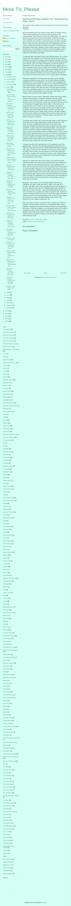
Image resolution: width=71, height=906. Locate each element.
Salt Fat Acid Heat (8, 695)
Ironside (5, 564)
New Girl (5, 630)
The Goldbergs (7, 784)
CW (4, 446)
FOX (4, 494)
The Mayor (6, 800)
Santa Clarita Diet (8, 697)
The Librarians (7, 792)
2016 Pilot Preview (8, 341)
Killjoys (5, 569)
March (9, 302)
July (8, 292)
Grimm (5, 538)
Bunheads (6, 408)
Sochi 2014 (6, 729)
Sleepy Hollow (7, 720)
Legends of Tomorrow (9, 578)
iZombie (5, 566)
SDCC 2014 (6, 703)
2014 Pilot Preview (8, 338)
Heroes (5, 549)
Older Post (64, 273)
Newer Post (27, 273)
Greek (5, 532)
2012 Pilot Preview (8, 332)
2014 (6, 74)
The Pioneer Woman (9, 811)
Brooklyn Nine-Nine (8, 402)
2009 (6, 321)
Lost (4, 595)
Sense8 (5, 712)
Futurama (6, 506)
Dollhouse (6, 460)
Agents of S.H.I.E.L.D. (9, 362)
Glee (4, 520)
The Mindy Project (8, 803)
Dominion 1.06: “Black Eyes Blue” (10, 288)
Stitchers (5, 745)
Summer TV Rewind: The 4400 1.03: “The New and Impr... (11, 263)
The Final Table (7, 781)
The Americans (7, 770)
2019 (6, 62)
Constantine (6, 428)
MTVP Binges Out (8, 612)
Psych (5, 671)
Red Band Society (8, 677)
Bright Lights (6, 397)
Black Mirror (6, 382)
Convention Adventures (10, 434)
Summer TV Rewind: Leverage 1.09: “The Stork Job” (9, 272)
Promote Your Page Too (7, 22)
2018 (6, 64)
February (9, 305)
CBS (4, 417)
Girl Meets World (8, 518)
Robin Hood (6, 692)
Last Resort (6, 575)
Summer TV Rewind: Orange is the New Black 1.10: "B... (10, 184)
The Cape (6, 772)
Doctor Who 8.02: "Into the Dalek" (11, 91)
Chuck (5, 420)
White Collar (6, 867)
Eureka (5, 477)
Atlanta (5, 374)
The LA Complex (8, 790)
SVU (4, 764)
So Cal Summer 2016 (9, 726)
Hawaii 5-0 (6, 546)
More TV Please (6, 18)
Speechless (6, 735)
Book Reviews (7, 394)
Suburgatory (6, 751)
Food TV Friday (7, 489)
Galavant (5, 509)
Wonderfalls (6, 870)
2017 (6, 67)
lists (4, 589)
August (9, 87)
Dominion (6, 463)
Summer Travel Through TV (11, 756)
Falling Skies (6, 480)
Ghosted (5, 515)
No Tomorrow (7, 638)
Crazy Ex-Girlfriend (8, 437)
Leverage (5, 584)
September (10, 84)
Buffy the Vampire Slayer (10, 405)
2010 (6, 318)
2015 (6, 72)
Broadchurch (6, 400)
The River (6, 814)
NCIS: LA (5, 627)
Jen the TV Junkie (10, 38)
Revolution (6, 683)
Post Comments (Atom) (49, 277)
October (9, 82)
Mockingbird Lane (8, 607)
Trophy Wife (6, 840)
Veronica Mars (7, 862)
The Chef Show (7, 775)
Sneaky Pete (6, 723)
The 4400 (6, 767)
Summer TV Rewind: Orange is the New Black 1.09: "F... (10, 232)
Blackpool (6, 385)
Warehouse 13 (7, 865)
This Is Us (6, 831)
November (10, 79)
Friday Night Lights (8, 500)
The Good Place (7, 787)
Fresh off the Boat (8, 497)
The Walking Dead (8, 826)
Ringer (5, 686)
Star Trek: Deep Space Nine (11, 738)
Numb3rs (5, 641)
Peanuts (5, 660)
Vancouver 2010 (7, 859)
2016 (6, 69)
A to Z (4, 354)
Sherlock (5, 715)
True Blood (6, 843)
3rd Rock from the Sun (9, 343)
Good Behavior (7, 526)
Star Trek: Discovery (9, 742)
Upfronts (5, 853)
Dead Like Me (7, 451)
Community (6, 426)
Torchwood (6, 837)
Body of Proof (7, 391)
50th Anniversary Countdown (11, 349)
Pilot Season (6, 666)
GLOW (5, 523)
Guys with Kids (7, 543)
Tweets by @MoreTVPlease (11, 30)
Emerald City (6, 472)
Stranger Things (7, 748)
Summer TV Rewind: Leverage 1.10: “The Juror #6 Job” (10, 223)
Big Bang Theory (8, 380)
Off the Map (6, 644)
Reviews (5, 680)
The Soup (6, 817)
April (8, 300)
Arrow (4, 371)
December (10, 77)
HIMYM (5, 555)
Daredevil (6, 448)
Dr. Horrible (6, 469)
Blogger (44, 902)
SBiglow (7, 41)
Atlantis (29, 221)
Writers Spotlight (8, 873)
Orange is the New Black (10, 650)
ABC (4, 356)
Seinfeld (5, 706)
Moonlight (6, 610)
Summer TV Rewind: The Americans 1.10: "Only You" (10, 200)
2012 (6, 313)
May (8, 297)
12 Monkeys (6, 329)
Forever (5, 492)
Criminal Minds (7, 440)
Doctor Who (6, 457)
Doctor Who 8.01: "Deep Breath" (10, 145)
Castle (5, 414)
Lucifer (5, 601)
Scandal (5, 700)
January (9, 308)
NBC (4, 621)
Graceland (6, 529)
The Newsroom (7, 806)
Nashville (5, 618)
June (8, 295)
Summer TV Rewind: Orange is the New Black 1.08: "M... (10, 280)
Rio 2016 (5, 689)
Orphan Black (7, 654)
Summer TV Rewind (9, 761)
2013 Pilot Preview (8, 335)
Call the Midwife (7, 411)
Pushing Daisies (7, 674)
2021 (6, 57)
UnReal (5, 850)
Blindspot (5, 388)
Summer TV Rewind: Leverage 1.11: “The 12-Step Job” (11, 175)
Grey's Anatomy (7, 535)
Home (45, 273)
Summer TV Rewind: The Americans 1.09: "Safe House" (10, 245)
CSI (4, 443)
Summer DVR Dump (38, 221)
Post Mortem (6, 669)
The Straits (6, 820)
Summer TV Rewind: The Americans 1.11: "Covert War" (10, 152)
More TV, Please (21, 9)
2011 (6, 316)
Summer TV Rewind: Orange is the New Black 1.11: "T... (10, 107)
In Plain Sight (7, 561)
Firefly (5, 483)
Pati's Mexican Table (9, 657)
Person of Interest (8, 663)
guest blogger (7, 540)
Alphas (5, 368)
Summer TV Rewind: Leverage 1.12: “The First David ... (10, 130)
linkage (5, 586)
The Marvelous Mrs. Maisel (11, 795)
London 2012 (7, 592)
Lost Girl (5, 598)
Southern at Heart (8, 732)
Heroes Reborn (7, 552)
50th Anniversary (8, 346)
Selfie (4, 709)
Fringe (5, 503)
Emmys (5, 474)
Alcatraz (5, 365)
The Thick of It (7, 823)
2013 (6, 311)
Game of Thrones (8, 512)
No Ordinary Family (8, 635)
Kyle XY (5, 572)
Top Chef (5, 834)
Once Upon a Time (8, 647)
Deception (6, 454)
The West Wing (7, 829)
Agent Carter (6, 359)
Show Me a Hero (8, 717)
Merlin (5, 604)
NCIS (4, 624)
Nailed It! (5, 615)
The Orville (6, 808)
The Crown (6, 778)
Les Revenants (7, 581)
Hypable (5, 558)
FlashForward (7, 486)
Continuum (6, 431)
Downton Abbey (7, 466)
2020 (6, 59)
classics (5, 423)
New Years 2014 (8, 632)
